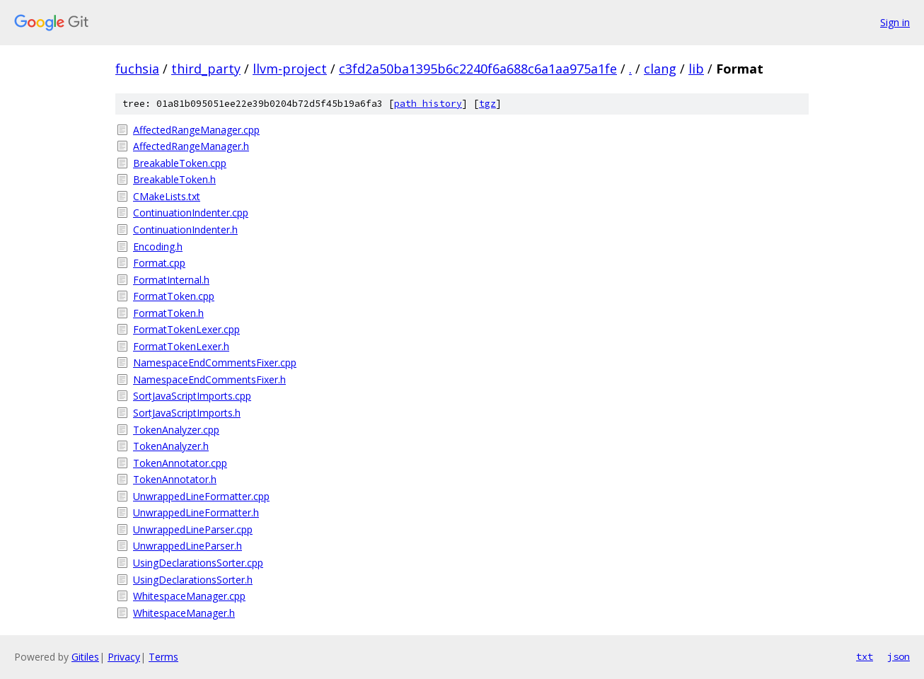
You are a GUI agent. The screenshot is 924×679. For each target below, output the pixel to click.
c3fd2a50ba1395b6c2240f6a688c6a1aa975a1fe (478, 68)
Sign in (895, 22)
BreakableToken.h (174, 179)
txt (864, 656)
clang (660, 68)
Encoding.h (158, 246)
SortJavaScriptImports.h (187, 412)
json (898, 656)
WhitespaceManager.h (184, 613)
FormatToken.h (168, 313)
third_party (206, 68)
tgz (487, 104)
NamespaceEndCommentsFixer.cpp (214, 362)
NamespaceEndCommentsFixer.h (209, 379)
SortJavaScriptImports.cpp (192, 395)
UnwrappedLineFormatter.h (196, 512)
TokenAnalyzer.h (171, 446)
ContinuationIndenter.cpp (190, 212)
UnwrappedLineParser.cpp (193, 529)
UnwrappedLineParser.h (187, 545)
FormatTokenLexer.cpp (186, 329)
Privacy (124, 656)
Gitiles (85, 656)
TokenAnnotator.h (174, 479)
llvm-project (290, 68)
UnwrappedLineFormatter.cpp (201, 496)
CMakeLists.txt (166, 196)
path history (428, 104)
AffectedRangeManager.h (191, 146)
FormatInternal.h (171, 279)
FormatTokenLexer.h (181, 346)
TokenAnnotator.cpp (180, 463)
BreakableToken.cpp (179, 163)
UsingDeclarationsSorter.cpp (198, 562)
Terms (163, 656)
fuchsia (137, 68)
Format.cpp (159, 262)
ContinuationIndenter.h (185, 229)
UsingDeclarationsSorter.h (193, 579)
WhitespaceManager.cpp (189, 596)
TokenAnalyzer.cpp (176, 429)
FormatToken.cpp (173, 296)
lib (696, 68)
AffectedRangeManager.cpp (196, 130)
